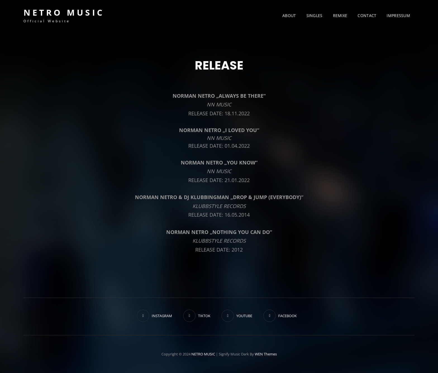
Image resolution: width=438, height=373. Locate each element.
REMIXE (340, 15)
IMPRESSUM (398, 15)
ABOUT (289, 15)
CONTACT (367, 15)
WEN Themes (266, 354)
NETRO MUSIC (63, 12)
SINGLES (314, 15)
